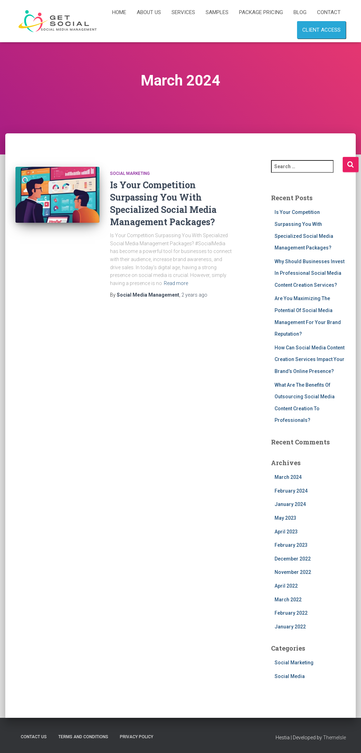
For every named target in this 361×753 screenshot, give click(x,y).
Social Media (290, 676)
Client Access (321, 30)
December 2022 (293, 559)
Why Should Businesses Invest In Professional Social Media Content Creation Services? (309, 273)
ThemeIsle (334, 737)
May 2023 (285, 518)
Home (119, 12)
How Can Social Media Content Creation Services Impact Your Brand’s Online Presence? (309, 359)
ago (194, 295)
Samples (217, 12)
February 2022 (291, 613)
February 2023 (291, 545)
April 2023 (286, 531)
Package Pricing (261, 12)
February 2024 (291, 491)
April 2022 (286, 586)
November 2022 (293, 572)
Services (183, 12)
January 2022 (290, 626)
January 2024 (290, 504)
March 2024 (288, 477)
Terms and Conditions (83, 736)
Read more (176, 283)
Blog (300, 12)
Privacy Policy (136, 736)
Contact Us (34, 736)
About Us (149, 12)
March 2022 (288, 599)
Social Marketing (130, 173)
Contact (329, 12)
